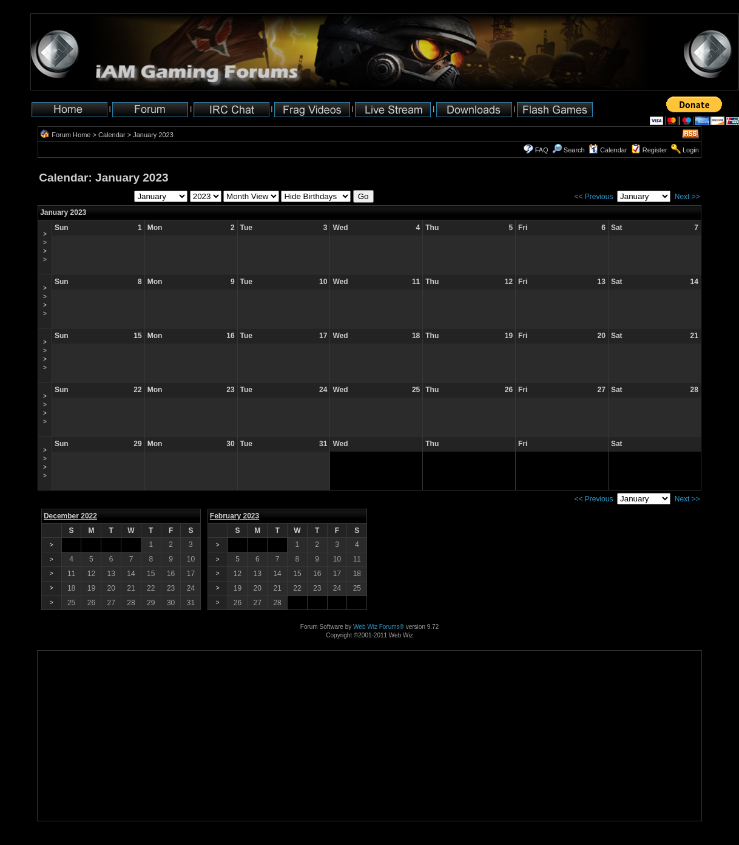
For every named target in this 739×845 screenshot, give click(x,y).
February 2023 (234, 516)
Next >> (687, 196)
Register (655, 150)
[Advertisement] (75, 783)
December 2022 (70, 516)
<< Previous (593, 196)
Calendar (112, 134)
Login (691, 150)
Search (568, 150)
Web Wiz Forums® (378, 626)
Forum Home (71, 134)
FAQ (541, 150)
